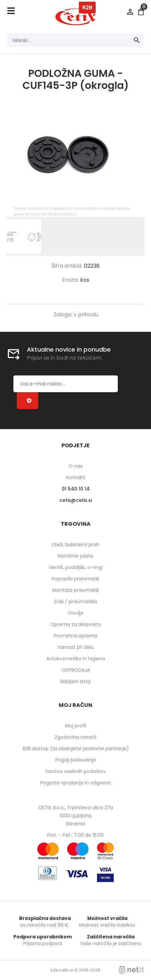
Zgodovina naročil (75, 737)
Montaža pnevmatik (75, 590)
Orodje (76, 613)
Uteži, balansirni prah (75, 544)
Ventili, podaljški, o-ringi (76, 567)
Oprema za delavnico (75, 624)
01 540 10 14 (76, 488)
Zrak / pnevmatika (75, 601)
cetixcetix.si (75, 500)
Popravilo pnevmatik (75, 578)
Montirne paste (75, 556)
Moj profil (75, 725)
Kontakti (75, 477)
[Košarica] (141, 11)
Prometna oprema (75, 635)
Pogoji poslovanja (75, 760)
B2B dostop (76, 748)
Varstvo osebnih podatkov (75, 771)
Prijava (130, 11)
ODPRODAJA (75, 670)
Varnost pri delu (75, 647)
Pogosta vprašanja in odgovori (75, 782)
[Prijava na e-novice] (27, 400)
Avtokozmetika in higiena (75, 658)
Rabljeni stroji (75, 681)
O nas (76, 466)
